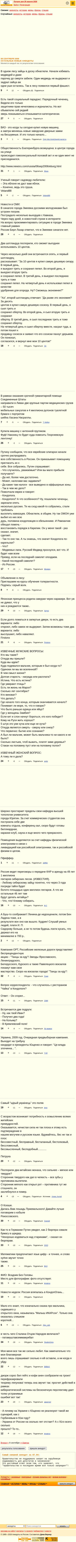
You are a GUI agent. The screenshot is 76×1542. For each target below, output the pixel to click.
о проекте (29, 1531)
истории (23, 10)
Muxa (46, 171)
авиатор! (47, 1402)
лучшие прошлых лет (42, 1477)
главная (5, 1484)
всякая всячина (59, 1477)
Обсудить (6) (28, 91)
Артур (46, 611)
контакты (20, 1531)
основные (15, 1477)
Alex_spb (46, 1325)
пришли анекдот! (66, 1484)
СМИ (46, 1001)
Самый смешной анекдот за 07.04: (21, 1455)
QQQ (46, 1245)
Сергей (47, 1221)
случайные (5, 1479)
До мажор (48, 1029)
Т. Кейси (46, 422)
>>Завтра (24, 1443)
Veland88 (46, 196)
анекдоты (13, 10)
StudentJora (48, 1342)
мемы (30, 10)
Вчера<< (5, 1443)
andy (46, 761)
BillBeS (47, 1367)
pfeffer (45, 863)
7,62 (45, 1053)
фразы (37, 10)
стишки (45, 10)
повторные (26, 1477)
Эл (45, 346)
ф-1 (45, 906)
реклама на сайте (8, 1531)
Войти (16, 5)
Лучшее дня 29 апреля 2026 (25, 2)
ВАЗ (45, 1266)
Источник (46, 1197)
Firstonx (47, 642)
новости (48, 1531)
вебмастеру (38, 1531)
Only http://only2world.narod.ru (54, 139)
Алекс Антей (57, 1197)
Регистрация (25, 5)
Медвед (47, 569)
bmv (45, 1108)
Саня (46, 976)
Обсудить (28, 119)
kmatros (47, 1283)
